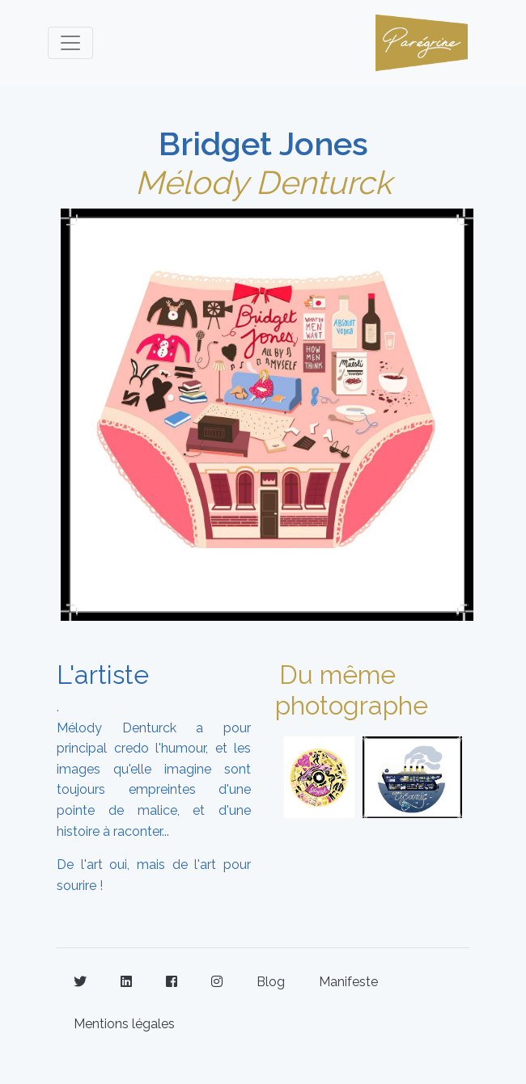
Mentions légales (124, 1023)
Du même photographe (351, 690)
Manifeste (348, 981)
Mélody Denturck (263, 182)
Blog (271, 981)
